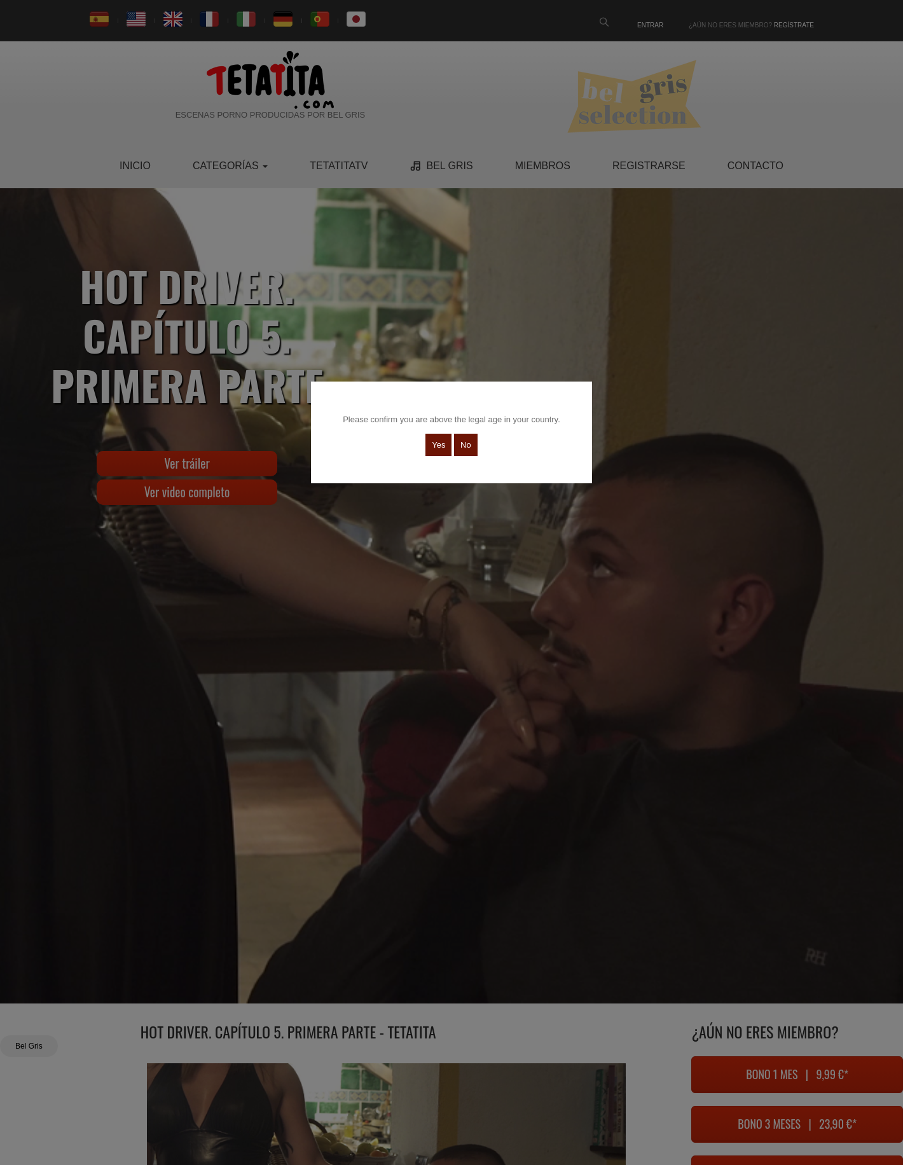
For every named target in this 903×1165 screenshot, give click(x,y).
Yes (438, 445)
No (465, 445)
